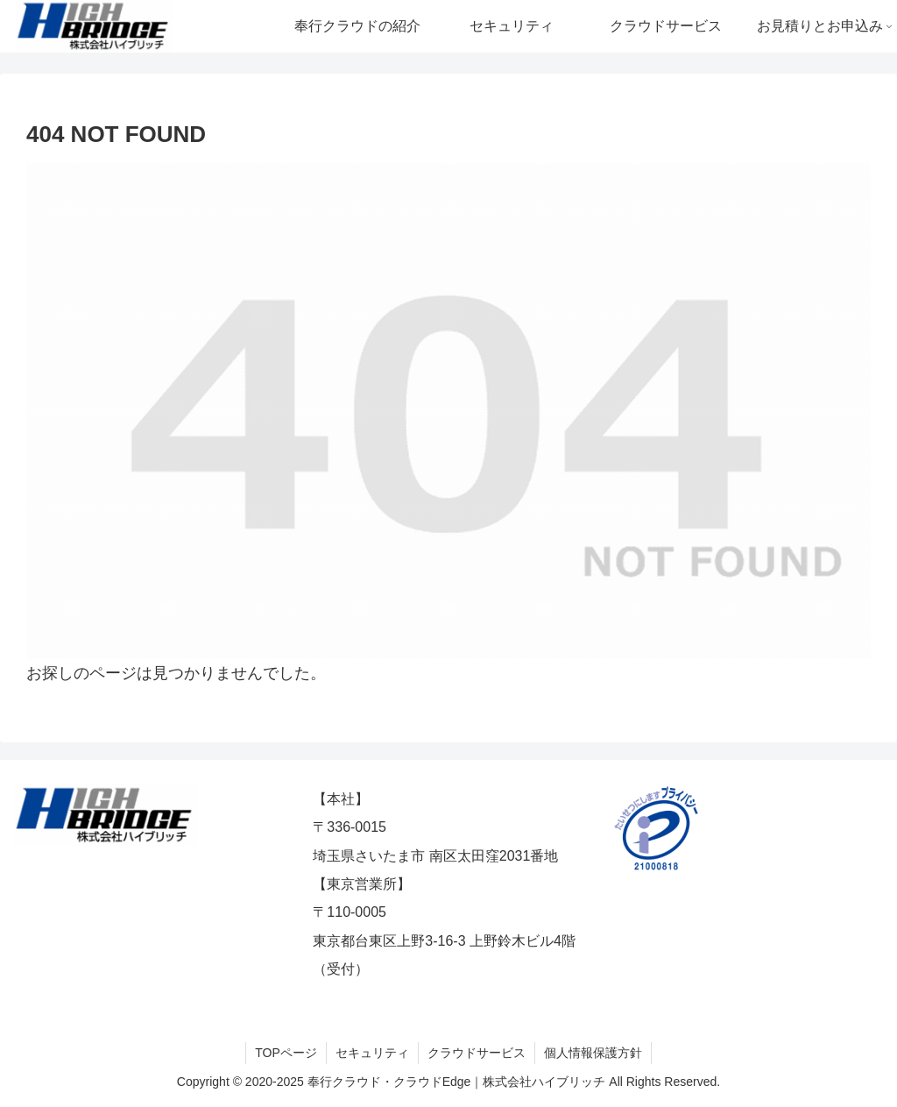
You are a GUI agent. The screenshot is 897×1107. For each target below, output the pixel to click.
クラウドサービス (476, 1053)
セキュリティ (372, 1053)
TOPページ (286, 1053)
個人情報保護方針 (593, 1053)
